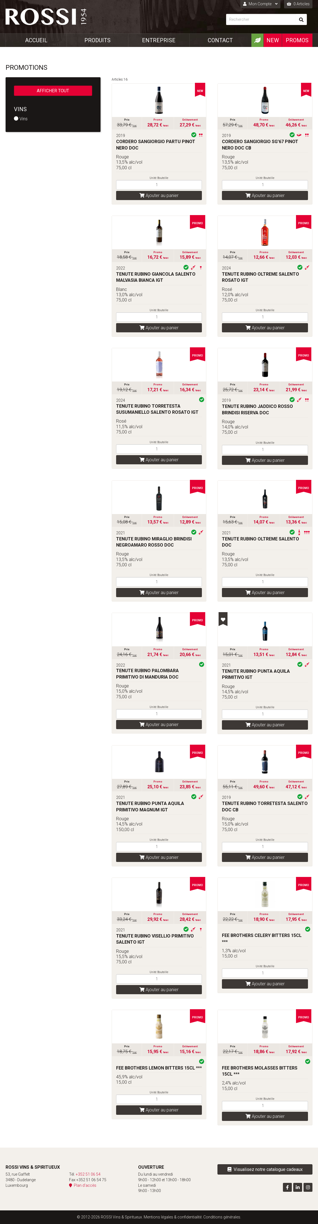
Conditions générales (221, 1217)
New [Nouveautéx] (272, 40)
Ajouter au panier (159, 195)
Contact (220, 40)
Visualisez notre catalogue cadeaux (265, 1169)
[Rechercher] (261, 19)
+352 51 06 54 (88, 1174)
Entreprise (158, 40)
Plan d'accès (82, 1185)
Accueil (36, 40)
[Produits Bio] (257, 40)
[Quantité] (159, 185)
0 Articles (298, 4)
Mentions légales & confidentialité (173, 1217)
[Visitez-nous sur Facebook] (287, 1187)
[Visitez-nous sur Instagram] (308, 1187)
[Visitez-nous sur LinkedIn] (297, 1187)
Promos (297, 40)
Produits (97, 40)
